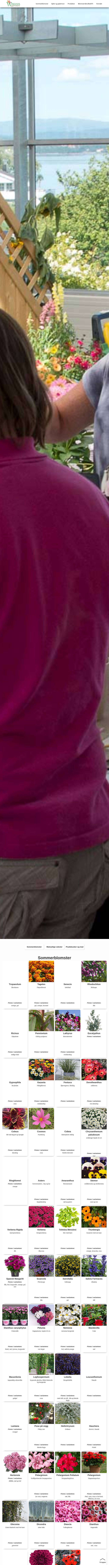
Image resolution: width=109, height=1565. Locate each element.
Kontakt (99, 4)
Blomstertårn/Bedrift (85, 4)
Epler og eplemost (58, 4)
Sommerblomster (42, 4)
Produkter (71, 4)
